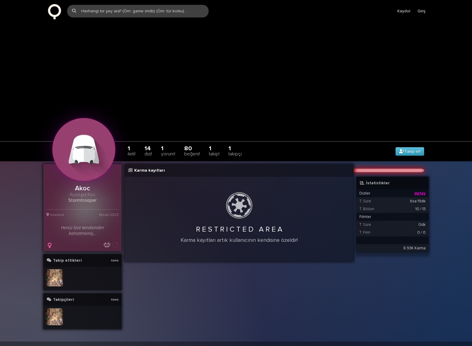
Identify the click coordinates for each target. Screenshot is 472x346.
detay (420, 189)
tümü (115, 256)
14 (148, 146)
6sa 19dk (418, 197)
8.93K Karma (414, 244)
